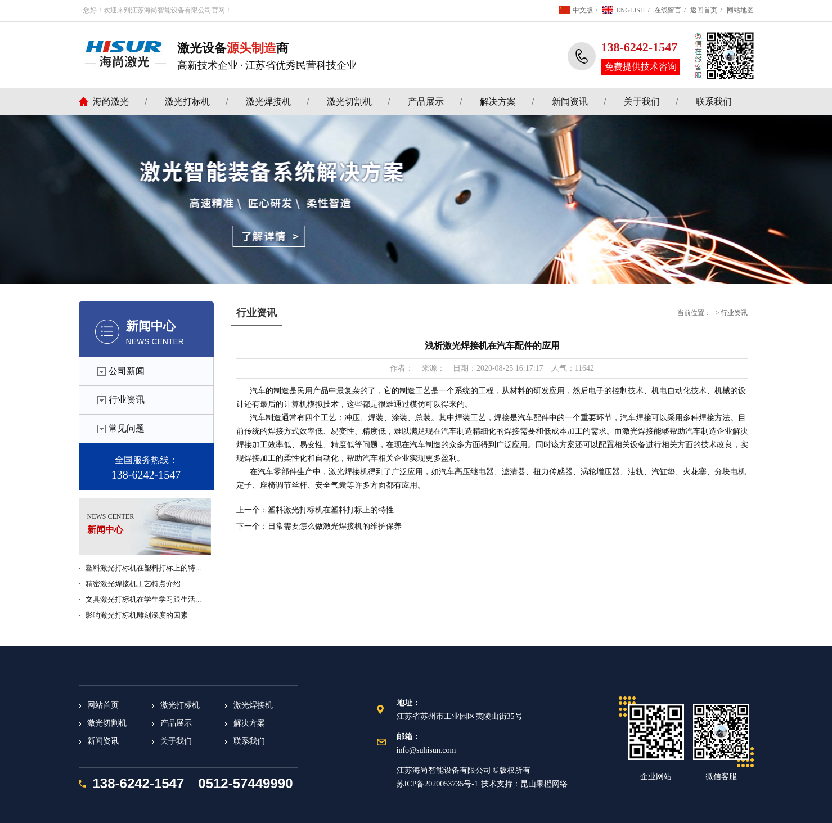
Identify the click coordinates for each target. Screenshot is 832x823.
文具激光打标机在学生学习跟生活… (144, 599)
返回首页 (703, 10)
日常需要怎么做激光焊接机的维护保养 (335, 526)
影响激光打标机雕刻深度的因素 (137, 615)
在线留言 (667, 10)
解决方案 (498, 101)
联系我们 (714, 101)
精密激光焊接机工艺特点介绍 (133, 583)
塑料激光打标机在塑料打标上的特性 (331, 510)
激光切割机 (349, 101)
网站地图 (740, 10)
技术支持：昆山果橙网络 (524, 784)
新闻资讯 (570, 101)
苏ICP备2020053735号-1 (437, 784)
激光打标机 (187, 101)
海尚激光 (111, 101)
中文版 (583, 10)
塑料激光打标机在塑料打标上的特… (144, 568)
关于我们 (642, 101)
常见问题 (127, 428)
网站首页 (103, 705)
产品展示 (426, 101)
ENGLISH (630, 10)
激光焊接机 (268, 101)
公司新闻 (127, 371)
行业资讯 (127, 399)
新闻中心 (151, 326)
